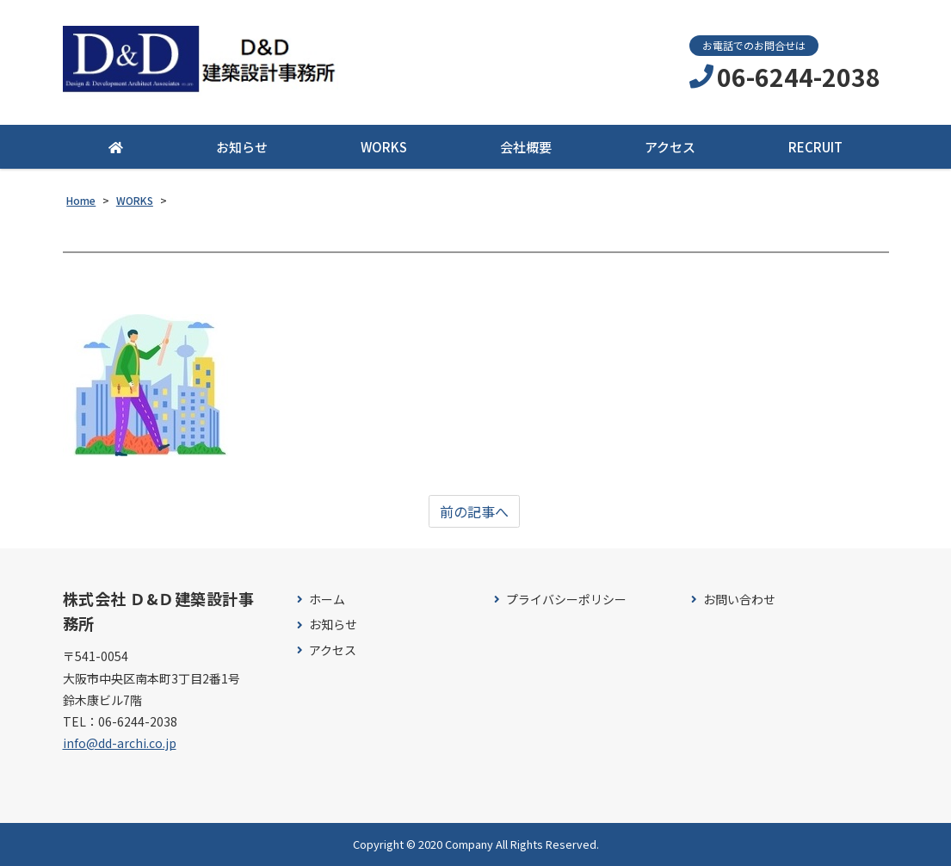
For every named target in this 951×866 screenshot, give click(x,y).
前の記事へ (474, 511)
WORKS (384, 147)
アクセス (670, 147)
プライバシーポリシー (566, 599)
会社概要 (526, 147)
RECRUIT (815, 147)
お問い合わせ (739, 599)
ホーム (327, 599)
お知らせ (242, 147)
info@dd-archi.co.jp (119, 743)
